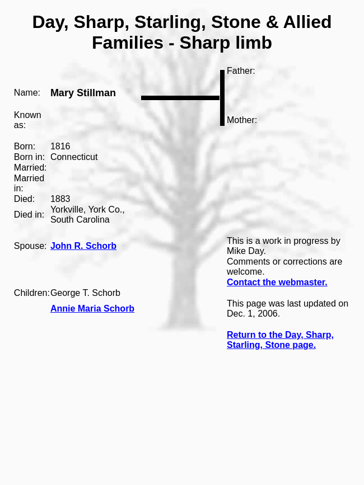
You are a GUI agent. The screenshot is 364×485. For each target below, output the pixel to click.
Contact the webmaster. (277, 282)
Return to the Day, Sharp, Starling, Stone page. (280, 340)
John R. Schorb (83, 246)
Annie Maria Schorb (92, 308)
